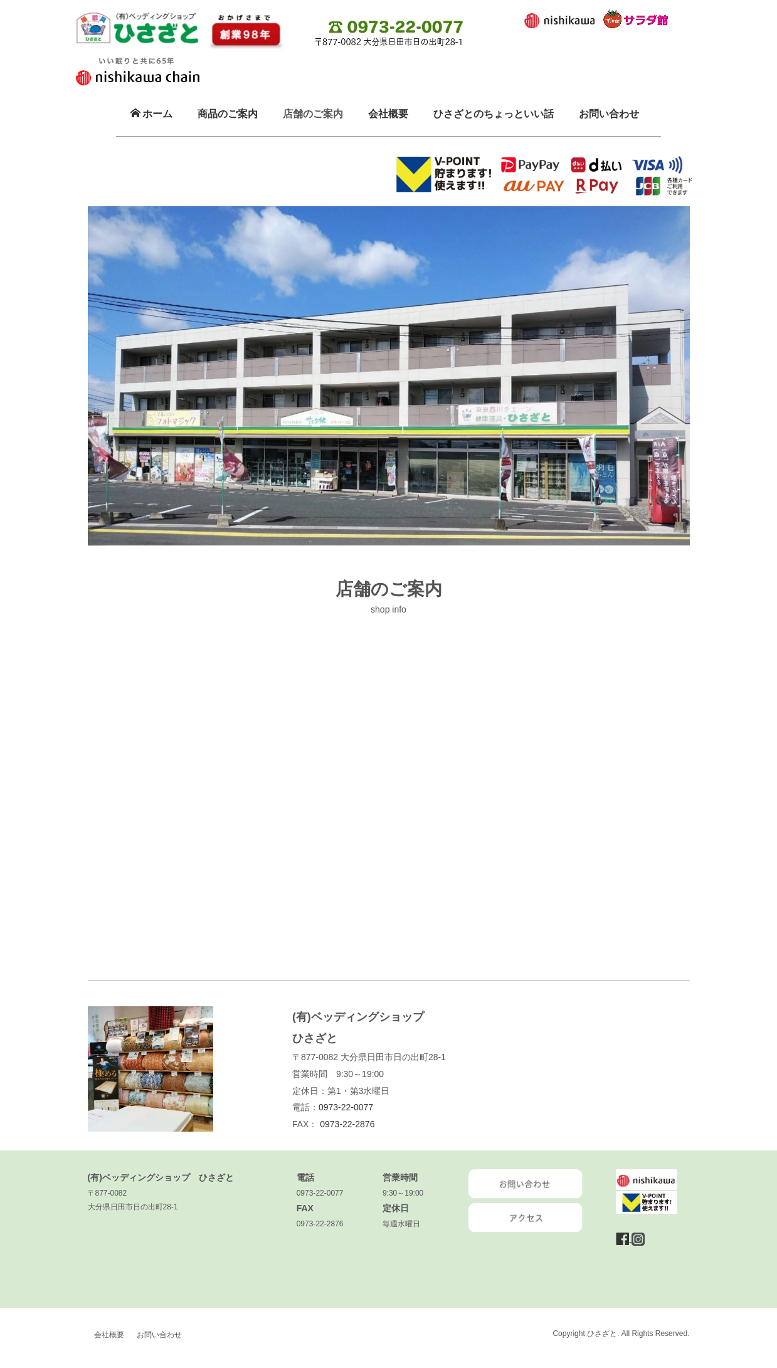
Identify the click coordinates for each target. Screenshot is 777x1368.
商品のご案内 (228, 113)
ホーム (151, 113)
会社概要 (388, 113)
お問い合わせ (609, 113)
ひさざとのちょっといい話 (493, 113)
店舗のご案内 (313, 113)
